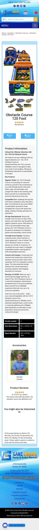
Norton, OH (26, 433)
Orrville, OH (18, 436)
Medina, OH (16, 438)
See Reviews (19, 125)
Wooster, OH (9, 436)
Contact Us (19, 482)
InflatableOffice (23, 513)
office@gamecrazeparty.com (22, 473)
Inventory (10, 33)
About (19, 486)
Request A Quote (19, 492)
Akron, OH (8, 438)
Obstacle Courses (22, 33)
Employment (19, 498)
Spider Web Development (24, 515)
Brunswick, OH (28, 436)
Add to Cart (10, 136)
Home (4, 33)
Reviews (19, 489)
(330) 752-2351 (24, 2)
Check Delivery (28, 136)
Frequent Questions (19, 495)
